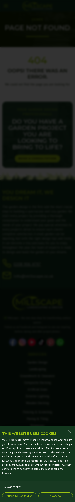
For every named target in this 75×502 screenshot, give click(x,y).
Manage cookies (12, 490)
